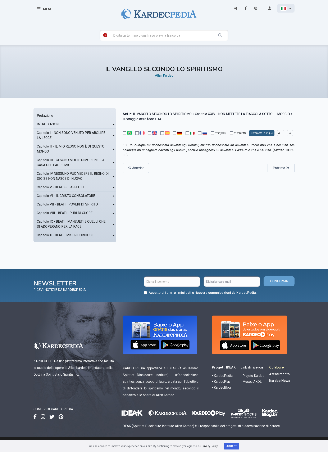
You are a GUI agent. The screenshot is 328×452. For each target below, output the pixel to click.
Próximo (281, 168)
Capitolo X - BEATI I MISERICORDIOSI (65, 235)
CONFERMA (279, 281)
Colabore (276, 367)
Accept (231, 446)
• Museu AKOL (251, 382)
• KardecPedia (222, 376)
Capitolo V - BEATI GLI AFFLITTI (60, 187)
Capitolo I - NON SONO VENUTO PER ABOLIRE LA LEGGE (71, 135)
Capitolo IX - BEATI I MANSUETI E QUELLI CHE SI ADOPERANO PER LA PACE (71, 224)
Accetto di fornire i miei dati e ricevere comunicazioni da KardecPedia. (203, 293)
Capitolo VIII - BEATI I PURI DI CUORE (64, 213)
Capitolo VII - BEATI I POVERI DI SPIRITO (67, 204)
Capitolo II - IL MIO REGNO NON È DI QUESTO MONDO (70, 148)
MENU (45, 9)
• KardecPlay (221, 382)
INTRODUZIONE (48, 124)
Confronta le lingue (262, 133)
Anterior (136, 168)
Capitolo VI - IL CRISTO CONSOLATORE (66, 196)
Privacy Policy (210, 446)
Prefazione (45, 116)
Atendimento (279, 374)
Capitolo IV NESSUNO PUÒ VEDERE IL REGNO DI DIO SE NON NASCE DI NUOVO (73, 176)
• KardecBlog (221, 387)
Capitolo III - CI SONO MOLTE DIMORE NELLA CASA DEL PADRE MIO (70, 162)
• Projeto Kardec (252, 376)
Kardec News (279, 381)
